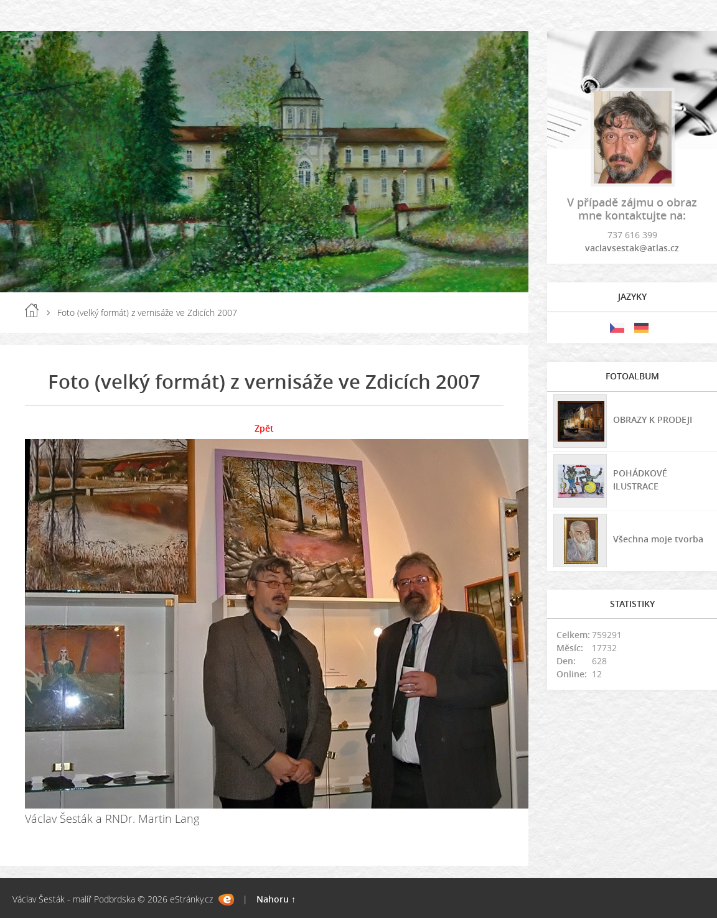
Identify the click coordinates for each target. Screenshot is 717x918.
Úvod (32, 310)
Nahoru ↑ (276, 899)
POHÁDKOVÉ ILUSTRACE (640, 479)
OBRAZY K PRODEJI (652, 419)
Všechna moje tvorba (658, 539)
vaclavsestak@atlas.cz (632, 248)
